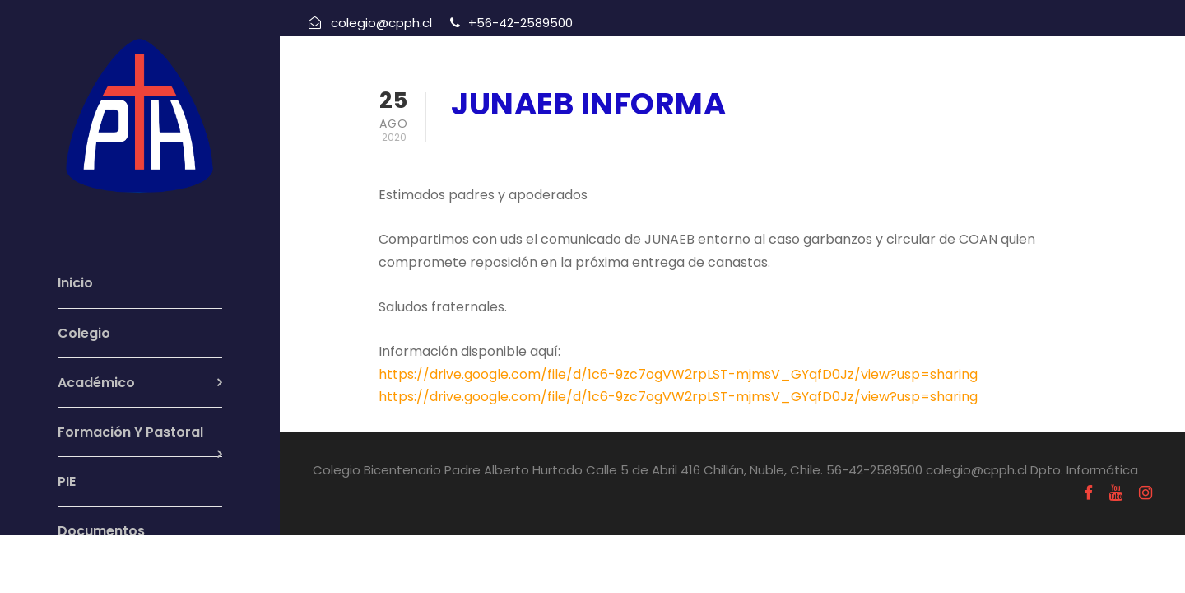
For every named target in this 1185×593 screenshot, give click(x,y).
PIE (67, 481)
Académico (96, 382)
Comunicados (636, 147)
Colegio (84, 333)
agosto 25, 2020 (506, 147)
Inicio (75, 282)
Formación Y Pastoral (130, 432)
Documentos (101, 530)
